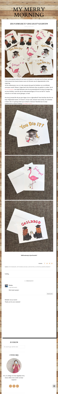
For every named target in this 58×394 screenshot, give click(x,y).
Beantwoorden (49, 293)
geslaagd (25, 266)
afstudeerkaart (12, 266)
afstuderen (20, 266)
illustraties (38, 266)
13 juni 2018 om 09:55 (13, 287)
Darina (11, 285)
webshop (48, 266)
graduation (31, 266)
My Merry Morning (29, 12)
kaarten (43, 266)
